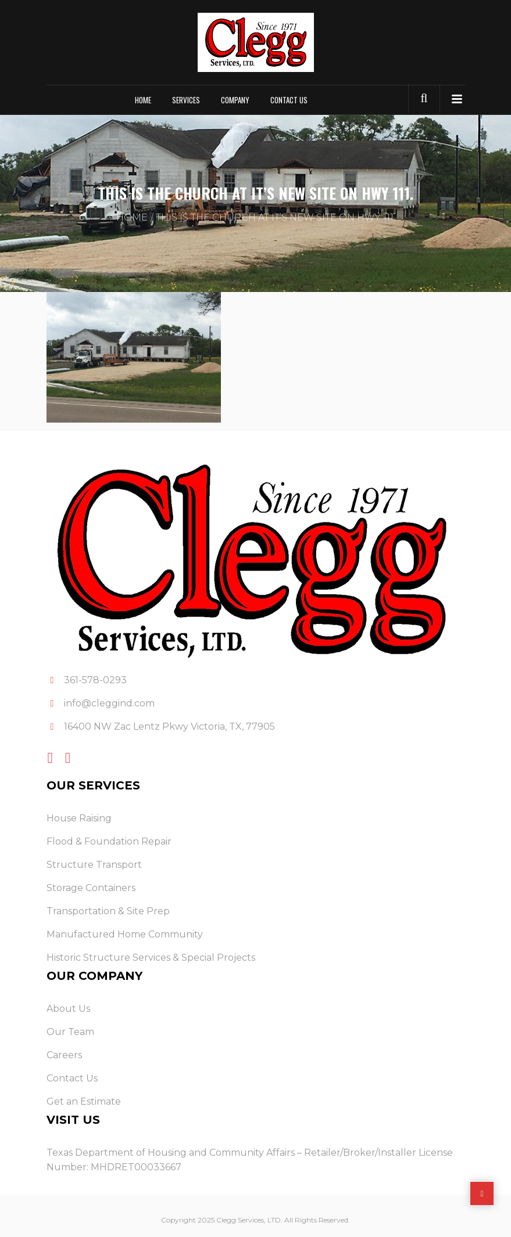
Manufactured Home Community (125, 934)
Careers (64, 1055)
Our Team (70, 1031)
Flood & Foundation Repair (109, 841)
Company (235, 100)
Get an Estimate (84, 1101)
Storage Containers (91, 887)
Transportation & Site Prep (108, 911)
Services (186, 100)
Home (143, 100)
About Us (68, 1008)
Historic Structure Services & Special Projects (151, 957)
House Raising (79, 818)
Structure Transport (94, 864)
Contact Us (289, 100)
